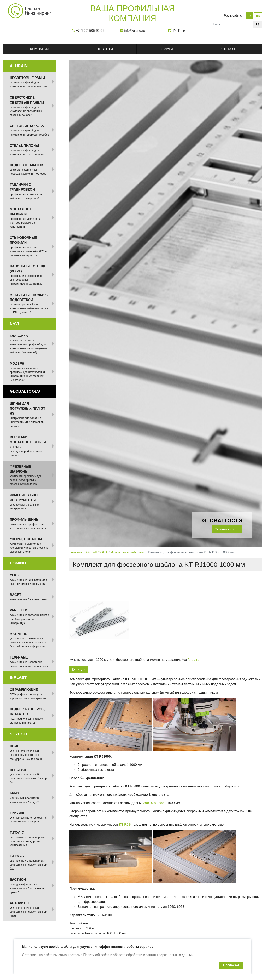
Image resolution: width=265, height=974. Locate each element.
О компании (38, 49)
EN (258, 15)
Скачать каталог (227, 529)
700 (161, 803)
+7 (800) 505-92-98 (90, 30)
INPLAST (18, 677)
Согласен (231, 965)
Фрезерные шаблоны (127, 552)
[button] (73, 620)
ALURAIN (19, 66)
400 (153, 803)
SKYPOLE (19, 734)
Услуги (166, 49)
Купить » (78, 669)
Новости (104, 49)
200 (146, 803)
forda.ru (193, 659)
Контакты (229, 49)
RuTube (179, 31)
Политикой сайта (96, 955)
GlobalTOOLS (96, 552)
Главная (75, 552)
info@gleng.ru (134, 30)
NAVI (14, 323)
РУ (249, 15)
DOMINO (18, 563)
